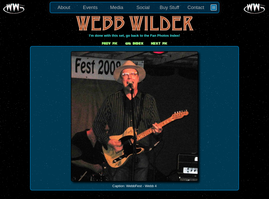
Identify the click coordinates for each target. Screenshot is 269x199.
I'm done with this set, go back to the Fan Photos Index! (134, 35)
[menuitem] (214, 7)
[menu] (134, 7)
